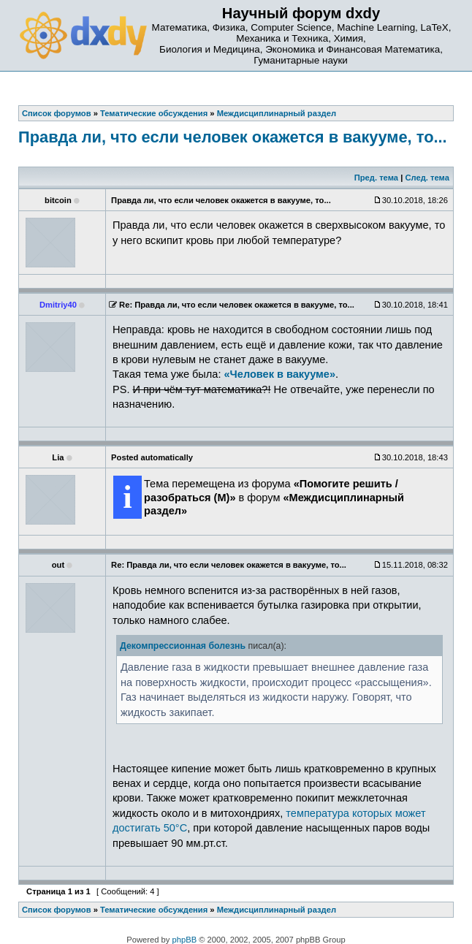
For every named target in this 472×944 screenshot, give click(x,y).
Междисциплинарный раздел (276, 909)
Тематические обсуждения (154, 909)
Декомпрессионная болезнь (182, 646)
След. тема (427, 177)
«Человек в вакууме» (280, 374)
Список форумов (56, 909)
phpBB (184, 939)
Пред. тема (376, 177)
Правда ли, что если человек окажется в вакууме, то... (232, 137)
